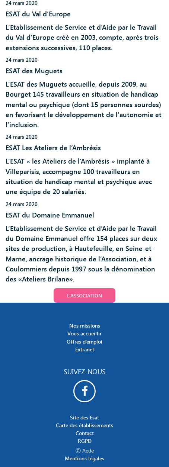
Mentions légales (84, 458)
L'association (84, 295)
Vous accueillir (84, 333)
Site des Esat (84, 417)
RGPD (85, 440)
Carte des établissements (84, 425)
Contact (85, 433)
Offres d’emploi (84, 341)
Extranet (84, 349)
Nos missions (84, 325)
